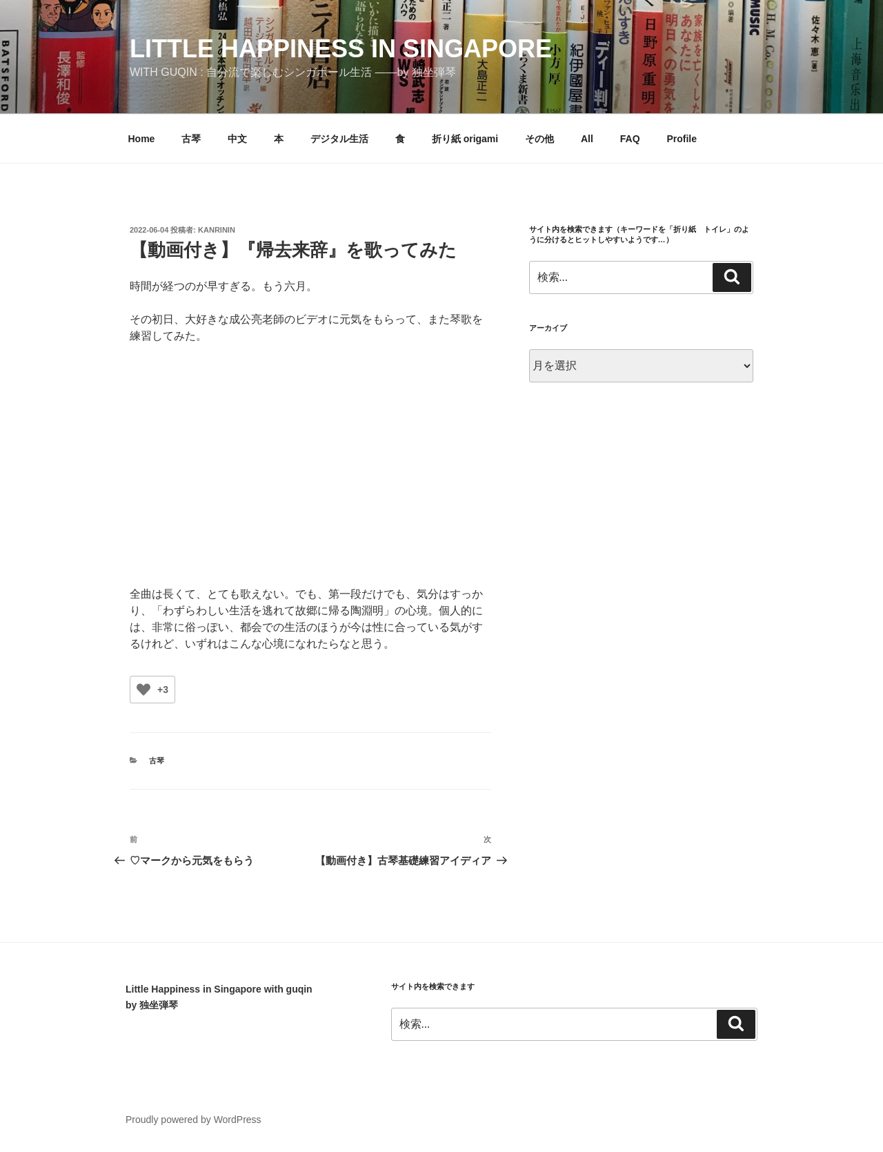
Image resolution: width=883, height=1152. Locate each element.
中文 (237, 138)
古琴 (191, 138)
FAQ (630, 138)
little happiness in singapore (341, 49)
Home (141, 138)
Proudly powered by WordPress (193, 1119)
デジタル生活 (339, 138)
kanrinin (216, 230)
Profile (681, 138)
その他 (539, 138)
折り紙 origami (465, 138)
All (587, 138)
